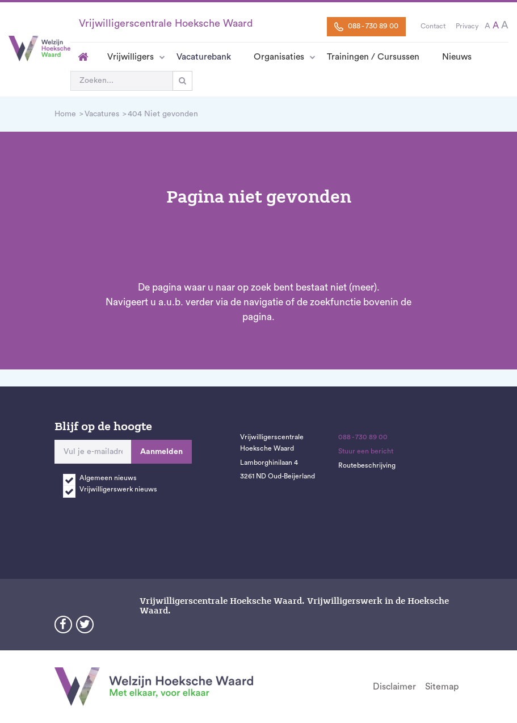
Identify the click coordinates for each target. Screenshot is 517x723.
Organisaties (279, 56)
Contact (433, 26)
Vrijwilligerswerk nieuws (118, 489)
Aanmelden (161, 452)
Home (83, 56)
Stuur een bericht (365, 451)
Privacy (467, 26)
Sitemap (442, 686)
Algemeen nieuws (108, 477)
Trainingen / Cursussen (373, 56)
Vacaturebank (203, 56)
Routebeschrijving (367, 465)
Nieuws (457, 56)
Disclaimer (394, 686)
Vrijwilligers (130, 56)
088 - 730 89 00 (366, 26)
